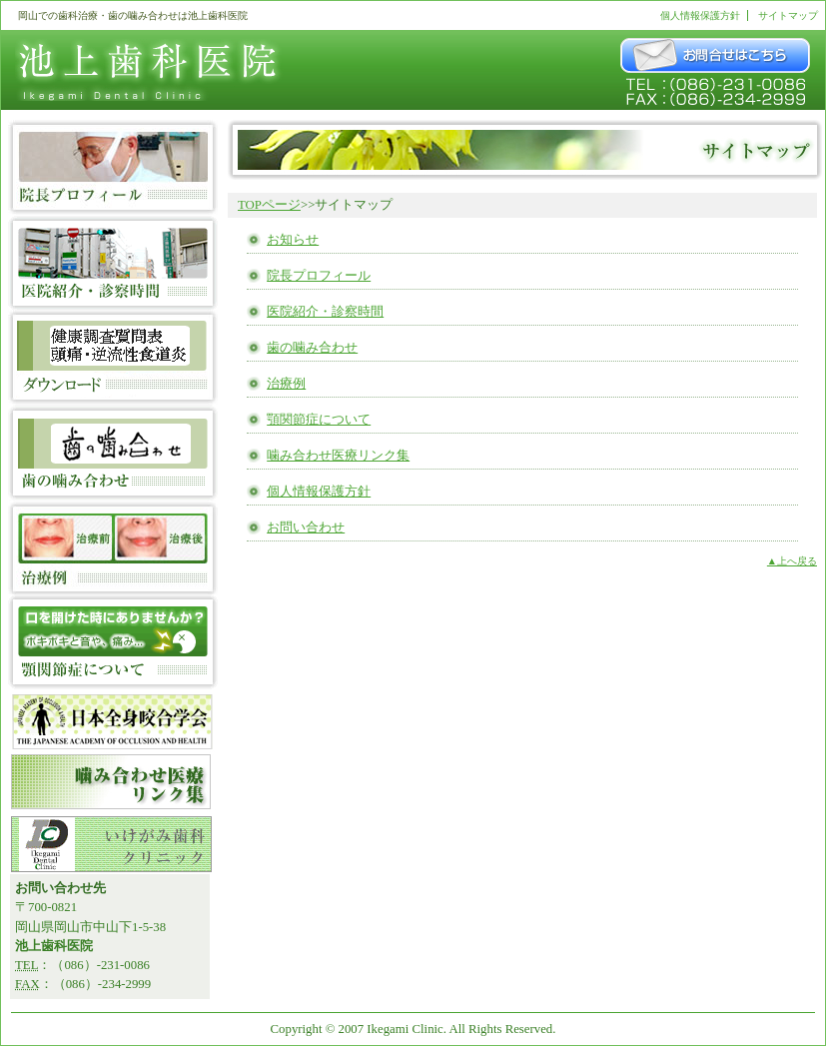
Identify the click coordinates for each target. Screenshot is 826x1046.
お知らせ (293, 240)
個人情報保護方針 (700, 15)
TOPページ (269, 205)
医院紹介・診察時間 (325, 312)
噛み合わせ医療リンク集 (338, 456)
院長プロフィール (319, 276)
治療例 (286, 384)
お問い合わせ (306, 527)
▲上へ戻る (792, 560)
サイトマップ (788, 15)
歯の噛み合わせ (312, 348)
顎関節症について (319, 420)
